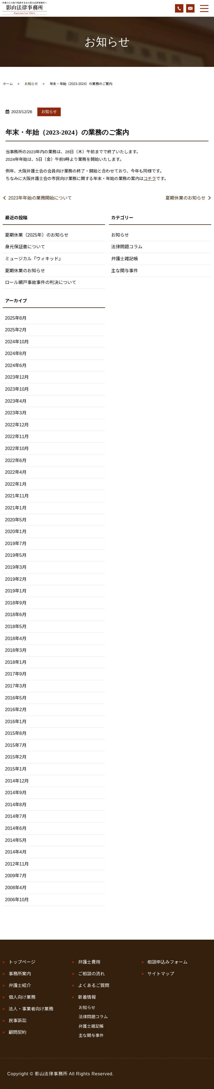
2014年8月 (15, 804)
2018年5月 (15, 626)
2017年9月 (15, 674)
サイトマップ (160, 973)
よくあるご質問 (93, 985)
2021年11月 (17, 496)
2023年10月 (17, 389)
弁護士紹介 (20, 985)
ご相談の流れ (91, 973)
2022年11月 (17, 436)
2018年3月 (15, 650)
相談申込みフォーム (167, 962)
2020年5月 (15, 519)
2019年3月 (15, 567)
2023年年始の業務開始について (40, 198)
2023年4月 (15, 401)
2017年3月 (15, 686)
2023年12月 (17, 377)
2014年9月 (15, 792)
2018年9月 (15, 603)
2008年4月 (15, 887)
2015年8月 (15, 733)
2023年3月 (15, 412)
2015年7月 (15, 745)
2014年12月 (17, 781)
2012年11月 (17, 864)
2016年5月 (15, 698)
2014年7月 (15, 816)
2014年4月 (15, 852)
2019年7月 (15, 543)
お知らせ (31, 84)
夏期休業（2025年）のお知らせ (37, 235)
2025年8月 (15, 318)
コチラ (150, 178)
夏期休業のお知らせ (186, 198)
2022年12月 (17, 424)
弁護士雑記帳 (124, 258)
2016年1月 (15, 721)
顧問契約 (17, 1031)
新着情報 (87, 997)
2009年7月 (15, 875)
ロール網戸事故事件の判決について (40, 282)
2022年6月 (15, 460)
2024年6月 (15, 365)
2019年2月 (15, 579)
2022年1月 (15, 484)
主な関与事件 (124, 270)
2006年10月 (17, 899)
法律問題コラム (126, 246)
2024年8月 (15, 353)
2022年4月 (15, 472)
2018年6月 (15, 614)
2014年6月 (15, 828)
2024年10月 (17, 341)
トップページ (22, 962)
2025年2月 (15, 329)
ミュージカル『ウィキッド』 (34, 258)
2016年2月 (15, 709)
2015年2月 (15, 757)
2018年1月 (15, 662)
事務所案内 (20, 973)
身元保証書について (25, 246)
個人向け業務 (22, 997)
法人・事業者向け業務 (31, 1008)
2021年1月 (15, 507)
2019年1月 (15, 591)
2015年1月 (15, 769)
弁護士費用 (89, 962)
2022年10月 (17, 448)
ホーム (8, 84)
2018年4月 (15, 638)
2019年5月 (15, 555)
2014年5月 (15, 840)
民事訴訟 (17, 1020)
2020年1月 (15, 531)
